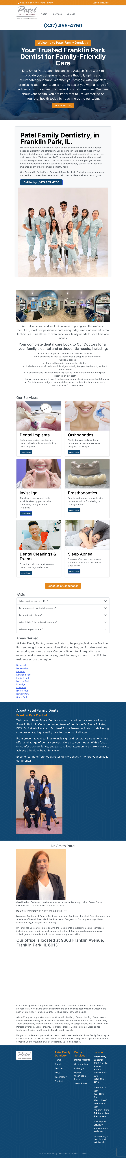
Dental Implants (82, 1059)
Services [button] (57, 14)
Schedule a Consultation (63, 585)
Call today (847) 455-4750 (41, 182)
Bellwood (21, 665)
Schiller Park (22, 694)
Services (59, 1068)
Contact (70, 14)
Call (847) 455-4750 (63, 106)
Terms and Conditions (77, 1153)
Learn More (26, 452)
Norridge (20, 684)
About (58, 1064)
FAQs (57, 1072)
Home (58, 1059)
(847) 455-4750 (63, 26)
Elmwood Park (23, 674)
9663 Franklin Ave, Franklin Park (35, 2)
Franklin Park (22, 678)
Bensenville (22, 668)
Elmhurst (20, 671)
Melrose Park (23, 681)
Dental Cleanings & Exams (80, 1075)
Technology (61, 1077)
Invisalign (79, 1068)
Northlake (21, 687)
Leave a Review (101, 2)
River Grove (22, 690)
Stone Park (21, 697)
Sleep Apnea (80, 1083)
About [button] (44, 14)
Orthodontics (81, 1064)
